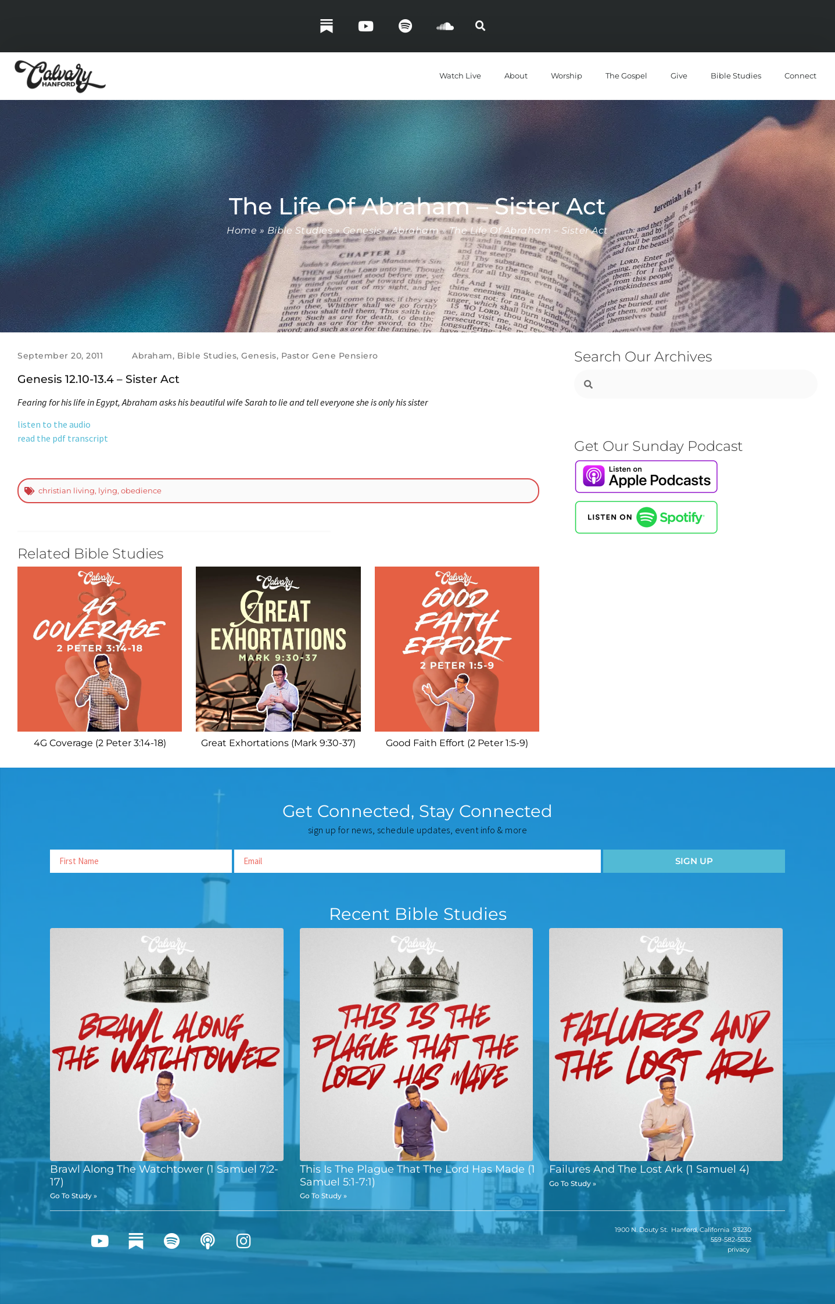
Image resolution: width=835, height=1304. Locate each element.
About (516, 75)
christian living (66, 490)
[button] (480, 26)
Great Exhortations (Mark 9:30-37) (278, 742)
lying (107, 490)
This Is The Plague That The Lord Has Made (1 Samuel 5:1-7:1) (417, 1175)
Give (679, 75)
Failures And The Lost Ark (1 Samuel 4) (649, 1169)
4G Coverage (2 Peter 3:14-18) (100, 742)
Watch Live (460, 75)
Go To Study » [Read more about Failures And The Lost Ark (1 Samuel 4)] (572, 1183)
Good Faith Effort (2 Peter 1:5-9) (457, 742)
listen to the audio (54, 424)
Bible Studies (736, 75)
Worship (566, 75)
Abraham (415, 230)
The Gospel (626, 75)
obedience (141, 490)
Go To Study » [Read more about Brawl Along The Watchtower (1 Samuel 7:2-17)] (73, 1195)
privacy (739, 1249)
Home (242, 230)
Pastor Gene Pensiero (329, 355)
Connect (800, 75)
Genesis (362, 230)
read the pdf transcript (62, 438)
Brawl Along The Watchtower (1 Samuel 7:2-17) (164, 1175)
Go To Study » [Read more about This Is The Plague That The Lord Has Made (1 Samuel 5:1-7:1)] (323, 1195)
